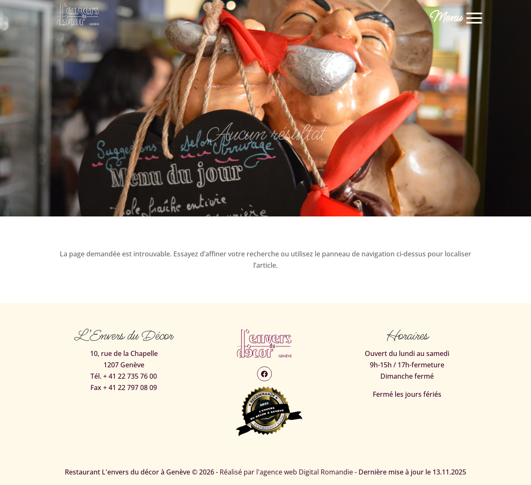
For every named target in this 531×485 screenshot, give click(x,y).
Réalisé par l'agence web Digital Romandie (286, 472)
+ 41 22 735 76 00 (130, 376)
